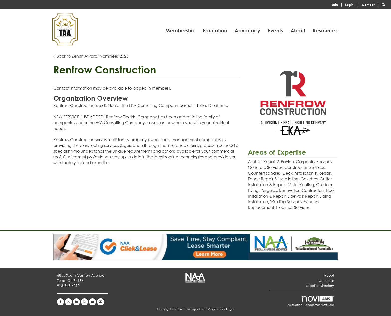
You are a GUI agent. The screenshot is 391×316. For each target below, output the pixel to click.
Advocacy (247, 30)
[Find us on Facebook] (60, 301)
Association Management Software (310, 301)
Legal (230, 309)
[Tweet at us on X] (68, 301)
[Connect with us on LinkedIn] (76, 301)
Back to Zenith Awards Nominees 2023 (91, 56)
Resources (325, 30)
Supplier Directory (320, 286)
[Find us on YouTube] (92, 301)
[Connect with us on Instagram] (84, 301)
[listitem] (338, 4)
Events (275, 30)
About (298, 30)
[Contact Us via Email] (100, 301)
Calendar (326, 281)
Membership (180, 30)
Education (215, 30)
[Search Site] (384, 4)
